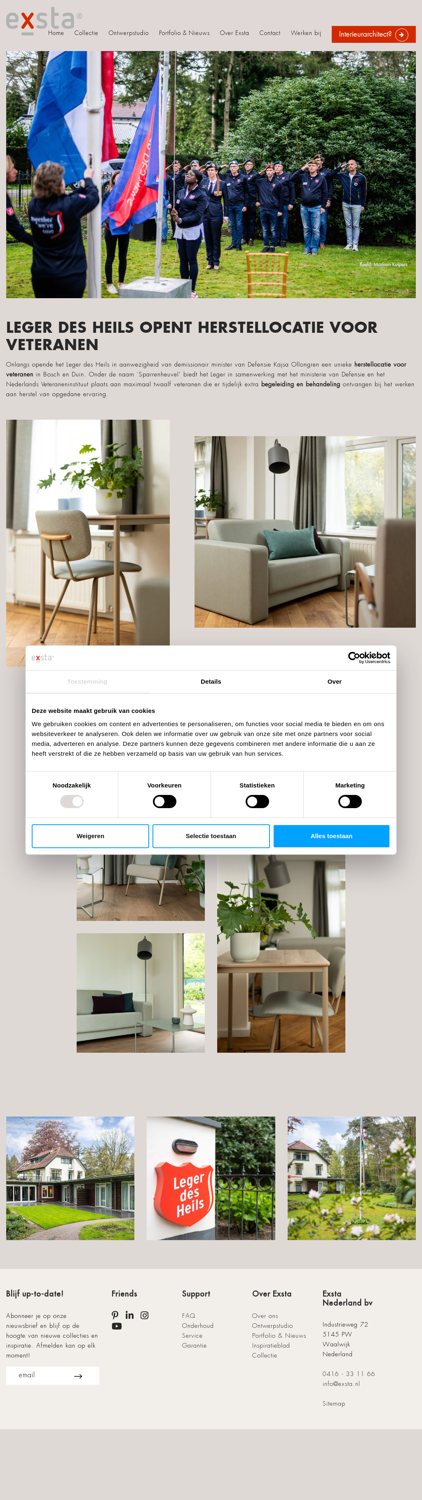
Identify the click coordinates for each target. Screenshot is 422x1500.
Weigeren (90, 835)
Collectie (86, 33)
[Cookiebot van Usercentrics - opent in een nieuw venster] (354, 658)
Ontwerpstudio (129, 33)
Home (56, 33)
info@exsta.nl (341, 1384)
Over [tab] (335, 681)
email (50, 1375)
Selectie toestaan (211, 835)
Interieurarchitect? (365, 34)
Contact (270, 33)
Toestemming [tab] (87, 681)
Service (192, 1336)
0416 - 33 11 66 (349, 1374)
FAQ (188, 1316)
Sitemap (334, 1404)
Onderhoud (198, 1326)
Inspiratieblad (271, 1345)
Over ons (265, 1316)
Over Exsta (234, 33)
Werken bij (306, 33)
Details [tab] (211, 681)
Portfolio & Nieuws (184, 33)
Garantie (194, 1345)
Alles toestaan (332, 835)
